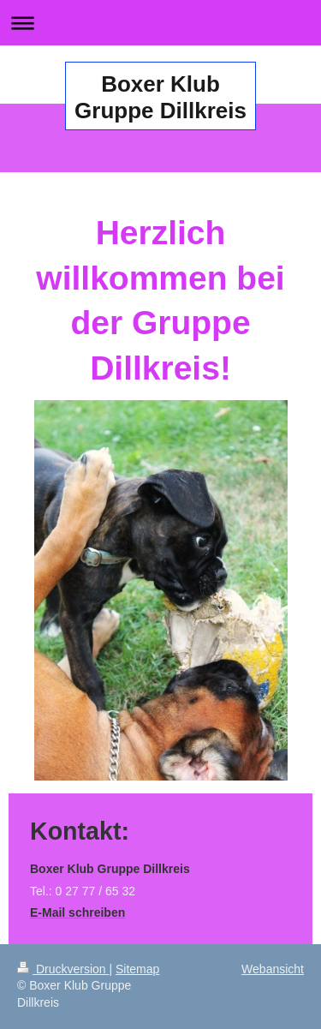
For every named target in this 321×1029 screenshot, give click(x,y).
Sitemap (137, 969)
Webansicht (272, 969)
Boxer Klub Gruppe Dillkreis (160, 97)
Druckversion (63, 969)
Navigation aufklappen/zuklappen (160, 22)
